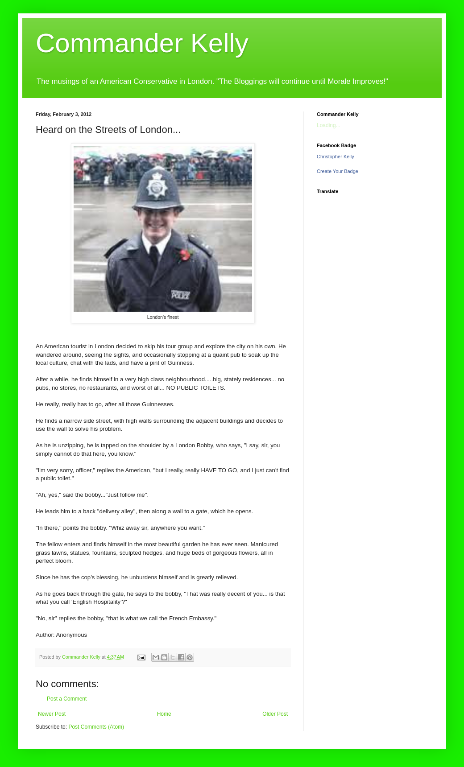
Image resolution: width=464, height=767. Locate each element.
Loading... (328, 125)
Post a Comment (67, 699)
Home (164, 714)
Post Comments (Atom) (96, 727)
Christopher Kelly (335, 156)
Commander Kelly (142, 43)
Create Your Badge (337, 171)
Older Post (275, 714)
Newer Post (52, 714)
